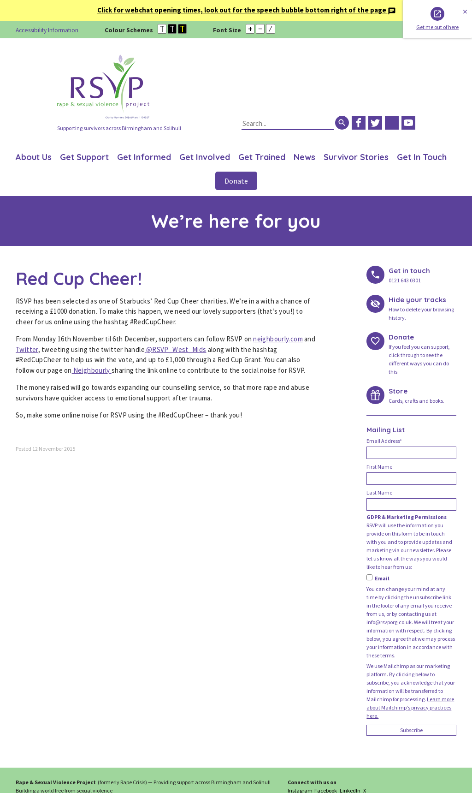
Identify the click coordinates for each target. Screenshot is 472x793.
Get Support (84, 157)
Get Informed (144, 157)
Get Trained (261, 157)
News (304, 157)
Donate (236, 180)
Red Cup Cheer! (79, 278)
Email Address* (384, 440)
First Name (379, 466)
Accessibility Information (47, 30)
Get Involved (204, 157)
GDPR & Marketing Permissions (406, 516)
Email (377, 578)
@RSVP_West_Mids (175, 349)
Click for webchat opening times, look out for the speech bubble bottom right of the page (246, 10)
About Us (34, 157)
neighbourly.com (278, 338)
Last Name (379, 492)
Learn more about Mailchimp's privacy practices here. (410, 707)
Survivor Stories (356, 157)
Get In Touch (422, 157)
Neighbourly (92, 370)
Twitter (27, 349)
